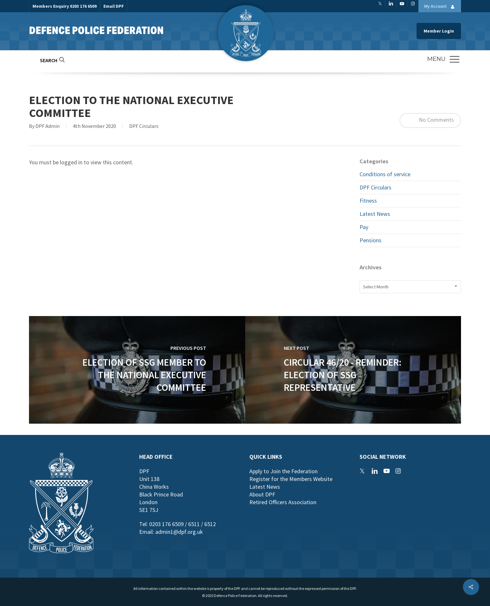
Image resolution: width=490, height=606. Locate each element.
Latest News (375, 213)
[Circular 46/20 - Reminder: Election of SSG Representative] (353, 370)
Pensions (370, 240)
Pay (364, 227)
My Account (441, 7)
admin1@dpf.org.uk (179, 531)
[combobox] (410, 286)
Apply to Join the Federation (283, 471)
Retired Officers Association (282, 502)
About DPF (262, 494)
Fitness (368, 200)
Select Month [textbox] (376, 287)
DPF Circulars (144, 126)
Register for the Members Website (290, 479)
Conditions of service (385, 174)
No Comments (430, 120)
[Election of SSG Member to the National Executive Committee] (137, 370)
